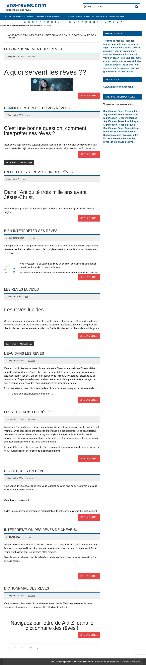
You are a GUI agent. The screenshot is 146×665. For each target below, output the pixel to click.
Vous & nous (101, 16)
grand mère (109, 71)
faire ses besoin (112, 54)
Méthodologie (26, 162)
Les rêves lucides (21, 289)
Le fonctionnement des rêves (33, 49)
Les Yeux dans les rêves (27, 412)
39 (31, 648)
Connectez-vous (116, 16)
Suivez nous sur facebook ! (118, 87)
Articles (31, 16)
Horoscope (89, 16)
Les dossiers (68, 16)
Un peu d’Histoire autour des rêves (38, 172)
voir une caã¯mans (131, 58)
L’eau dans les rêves (24, 353)
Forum (79, 16)
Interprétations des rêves (48, 16)
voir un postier (113, 64)
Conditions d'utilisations (107, 662)
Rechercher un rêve (24, 471)
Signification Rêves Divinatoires (120, 114)
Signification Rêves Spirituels (119, 125)
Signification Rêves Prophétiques (121, 121)
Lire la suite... (89, 95)
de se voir (128, 64)
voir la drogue (120, 68)
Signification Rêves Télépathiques (121, 128)
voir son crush (111, 58)
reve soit (134, 68)
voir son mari (130, 54)
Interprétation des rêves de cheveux (40, 530)
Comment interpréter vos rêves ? (37, 108)
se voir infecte (121, 44)
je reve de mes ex (114, 41)
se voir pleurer (125, 71)
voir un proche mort (125, 51)
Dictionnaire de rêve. (125, 131)
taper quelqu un (113, 61)
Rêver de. (108, 131)
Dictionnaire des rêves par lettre (120, 135)
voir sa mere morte (120, 47)
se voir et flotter (132, 61)
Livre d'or (135, 662)
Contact (125, 662)
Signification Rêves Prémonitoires (121, 111)
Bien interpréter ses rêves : (31, 231)
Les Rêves (11, 162)
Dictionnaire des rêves (14, 16)
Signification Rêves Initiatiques (120, 118)
